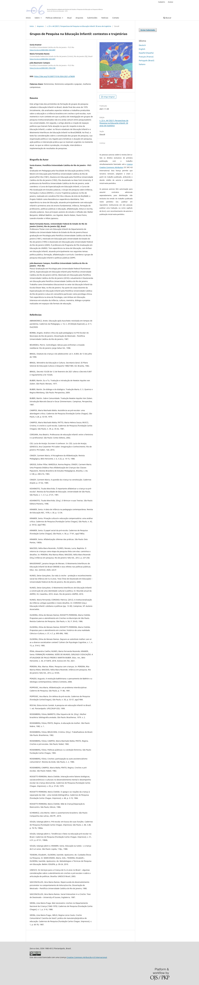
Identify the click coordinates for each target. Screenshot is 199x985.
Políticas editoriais (54, 18)
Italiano (142, 64)
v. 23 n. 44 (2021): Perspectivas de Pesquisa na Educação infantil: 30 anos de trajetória (79, 26)
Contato (115, 18)
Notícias (104, 18)
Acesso (170, 2)
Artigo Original (108, 97)
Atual (69, 18)
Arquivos (79, 18)
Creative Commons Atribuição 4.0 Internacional (87, 957)
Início (28, 18)
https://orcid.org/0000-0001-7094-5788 (42, 68)
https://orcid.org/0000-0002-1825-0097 (42, 50)
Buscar (167, 18)
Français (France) (146, 56)
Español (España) (146, 53)
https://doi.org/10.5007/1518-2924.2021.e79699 (54, 76)
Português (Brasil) (146, 60)
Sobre (37, 18)
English (142, 49)
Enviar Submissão (148, 30)
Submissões (92, 18)
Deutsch (142, 45)
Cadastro (161, 2)
